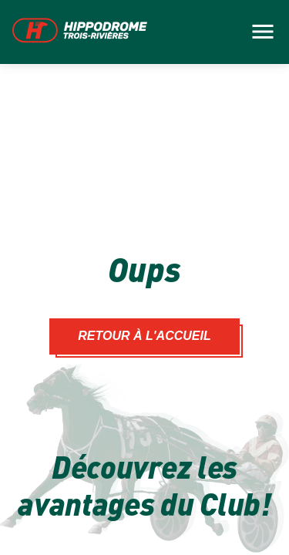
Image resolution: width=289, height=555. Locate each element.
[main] (144, 277)
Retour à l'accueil (144, 335)
